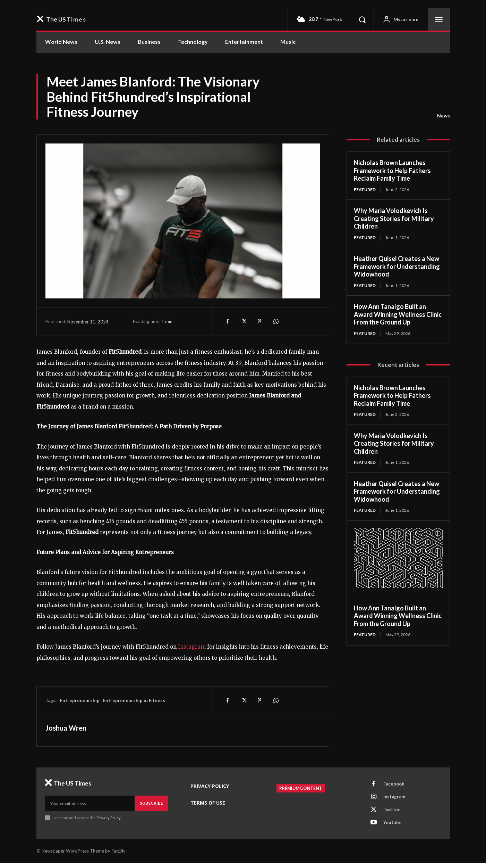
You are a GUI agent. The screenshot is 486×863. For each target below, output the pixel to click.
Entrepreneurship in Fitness (134, 700)
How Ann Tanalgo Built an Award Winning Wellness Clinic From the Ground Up (398, 314)
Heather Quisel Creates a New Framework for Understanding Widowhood (397, 266)
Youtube (392, 822)
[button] (362, 19)
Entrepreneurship (80, 700)
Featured (365, 189)
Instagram (394, 796)
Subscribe (151, 803)
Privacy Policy (109, 817)
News (443, 115)
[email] (90, 803)
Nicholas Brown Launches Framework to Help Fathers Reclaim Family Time (392, 170)
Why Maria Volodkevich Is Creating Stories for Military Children (394, 218)
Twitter (391, 809)
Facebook (393, 784)
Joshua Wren (65, 728)
